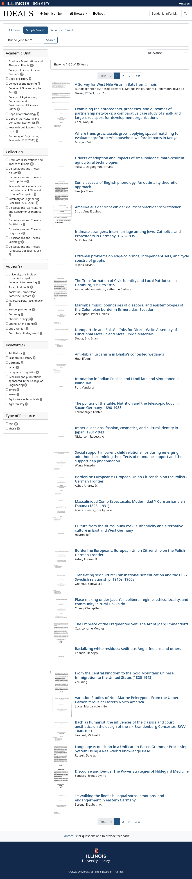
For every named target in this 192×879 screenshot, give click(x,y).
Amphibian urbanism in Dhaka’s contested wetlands (119, 354)
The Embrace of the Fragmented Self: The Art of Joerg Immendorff (131, 624)
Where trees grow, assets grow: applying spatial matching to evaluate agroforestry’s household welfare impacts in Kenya (127, 135)
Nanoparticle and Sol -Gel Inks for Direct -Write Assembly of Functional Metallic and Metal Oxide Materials (126, 331)
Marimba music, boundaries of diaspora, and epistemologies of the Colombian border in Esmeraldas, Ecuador (129, 307)
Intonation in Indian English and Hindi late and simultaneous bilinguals (127, 380)
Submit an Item (52, 14)
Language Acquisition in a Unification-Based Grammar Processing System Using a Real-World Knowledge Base (131, 748)
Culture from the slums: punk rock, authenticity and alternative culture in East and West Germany (129, 528)
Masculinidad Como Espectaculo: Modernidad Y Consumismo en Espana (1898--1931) (130, 503)
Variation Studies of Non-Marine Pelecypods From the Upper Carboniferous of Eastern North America (126, 699)
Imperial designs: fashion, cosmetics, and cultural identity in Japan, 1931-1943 (126, 430)
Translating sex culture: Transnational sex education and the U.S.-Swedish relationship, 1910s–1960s (131, 577)
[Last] (137, 76)
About (99, 14)
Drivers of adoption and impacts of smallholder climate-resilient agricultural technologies (129, 160)
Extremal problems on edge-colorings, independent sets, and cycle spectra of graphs (132, 258)
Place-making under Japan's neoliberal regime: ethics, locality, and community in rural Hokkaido (131, 601)
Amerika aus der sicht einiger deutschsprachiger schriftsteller (128, 207)
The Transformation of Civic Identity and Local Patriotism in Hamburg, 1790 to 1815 (126, 282)
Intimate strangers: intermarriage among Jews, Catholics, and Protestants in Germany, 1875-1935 (128, 233)
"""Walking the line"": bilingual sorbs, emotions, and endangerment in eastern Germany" (119, 798)
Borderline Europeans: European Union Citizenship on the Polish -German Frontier (131, 479)
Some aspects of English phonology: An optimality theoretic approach (126, 184)
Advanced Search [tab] (62, 30)
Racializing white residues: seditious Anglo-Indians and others (128, 648)
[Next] (129, 76)
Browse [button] (77, 14)
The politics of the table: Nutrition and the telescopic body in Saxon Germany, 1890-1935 (127, 405)
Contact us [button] (69, 836)
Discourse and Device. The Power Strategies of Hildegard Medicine (132, 771)
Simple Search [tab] (35, 30)
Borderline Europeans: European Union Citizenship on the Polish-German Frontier (130, 552)
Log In (184, 3)
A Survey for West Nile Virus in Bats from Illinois (116, 84)
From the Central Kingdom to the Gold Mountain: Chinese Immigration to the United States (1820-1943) (124, 675)
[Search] (165, 13)
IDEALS (18, 13)
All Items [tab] (15, 30)
